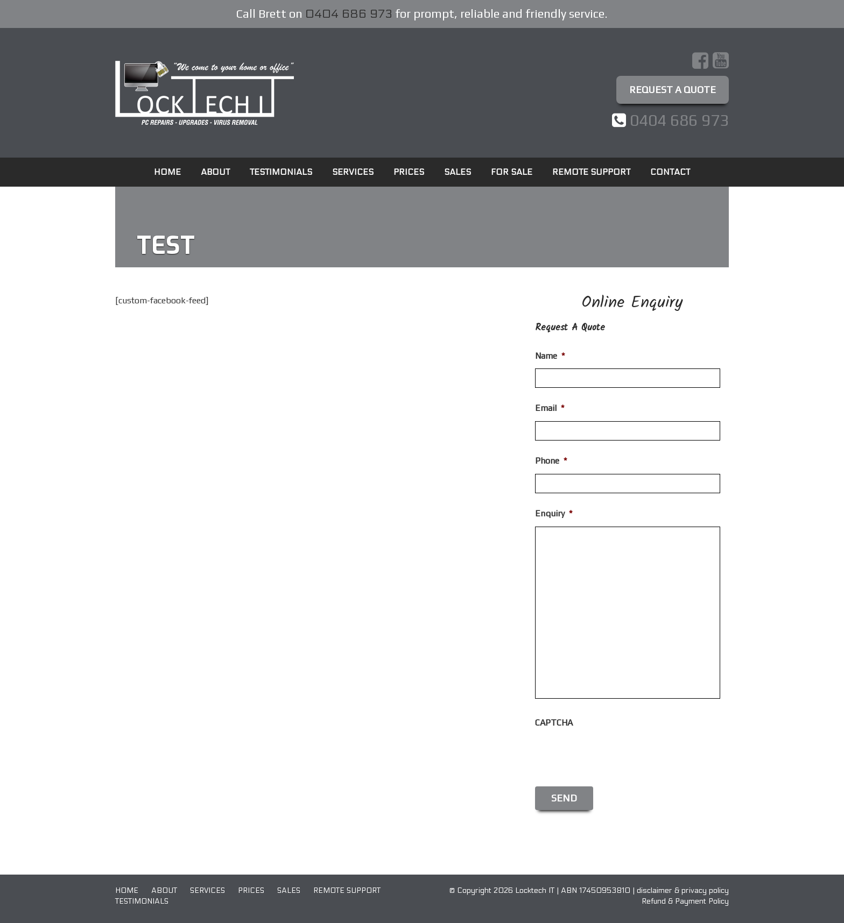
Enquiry (553, 513)
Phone (551, 461)
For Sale (511, 172)
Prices (408, 172)
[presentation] (617, 757)
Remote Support (591, 172)
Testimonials (281, 172)
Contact (670, 172)
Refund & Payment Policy (685, 901)
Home (167, 172)
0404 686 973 (348, 14)
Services (353, 172)
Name (550, 356)
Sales (457, 172)
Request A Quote (672, 89)
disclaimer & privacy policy (683, 890)
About (215, 172)
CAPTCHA (554, 723)
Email (549, 408)
